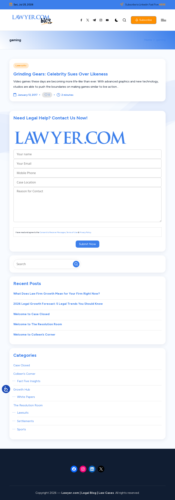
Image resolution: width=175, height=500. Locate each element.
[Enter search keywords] (47, 264)
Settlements (25, 421)
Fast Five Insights (28, 381)
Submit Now (87, 244)
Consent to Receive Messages (53, 232)
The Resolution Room (28, 405)
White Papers (26, 397)
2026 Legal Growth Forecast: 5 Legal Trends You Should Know (58, 303)
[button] (143, 20)
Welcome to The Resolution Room (37, 324)
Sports (21, 429)
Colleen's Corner (24, 374)
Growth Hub (21, 389)
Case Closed (21, 365)
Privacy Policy (85, 232)
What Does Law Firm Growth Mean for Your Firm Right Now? (56, 293)
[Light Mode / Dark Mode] (116, 20)
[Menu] (163, 20)
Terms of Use (72, 232)
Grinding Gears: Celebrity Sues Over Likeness (60, 74)
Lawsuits (21, 65)
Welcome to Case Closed (31, 314)
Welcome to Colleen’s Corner (34, 334)
